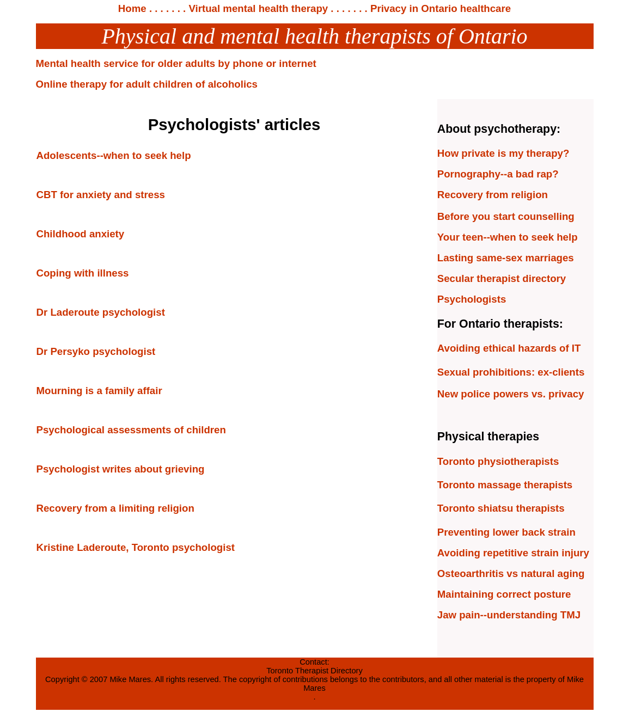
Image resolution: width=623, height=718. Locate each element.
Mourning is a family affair (99, 390)
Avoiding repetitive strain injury (513, 553)
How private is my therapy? (503, 153)
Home (132, 8)
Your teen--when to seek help (507, 237)
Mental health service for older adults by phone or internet (176, 63)
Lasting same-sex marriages (505, 257)
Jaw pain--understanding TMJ (509, 615)
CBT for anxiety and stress (100, 194)
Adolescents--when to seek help (113, 155)
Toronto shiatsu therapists (501, 508)
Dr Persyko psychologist (96, 351)
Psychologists (471, 299)
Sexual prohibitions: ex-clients (511, 372)
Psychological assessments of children (131, 429)
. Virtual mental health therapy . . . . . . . (274, 8)
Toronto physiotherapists (498, 461)
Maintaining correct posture (504, 594)
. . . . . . (163, 8)
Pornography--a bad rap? (498, 174)
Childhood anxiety (80, 234)
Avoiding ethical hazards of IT (509, 348)
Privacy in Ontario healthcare (439, 8)
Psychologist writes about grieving (120, 469)
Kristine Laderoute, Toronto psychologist (135, 547)
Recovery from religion (492, 194)
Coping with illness (82, 273)
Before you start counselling (506, 216)
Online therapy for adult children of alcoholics (147, 84)
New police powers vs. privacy (510, 394)
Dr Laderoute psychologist (100, 312)
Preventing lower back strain (506, 532)
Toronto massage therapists (504, 484)
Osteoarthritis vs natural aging (511, 573)
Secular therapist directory (501, 278)
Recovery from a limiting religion (115, 508)
